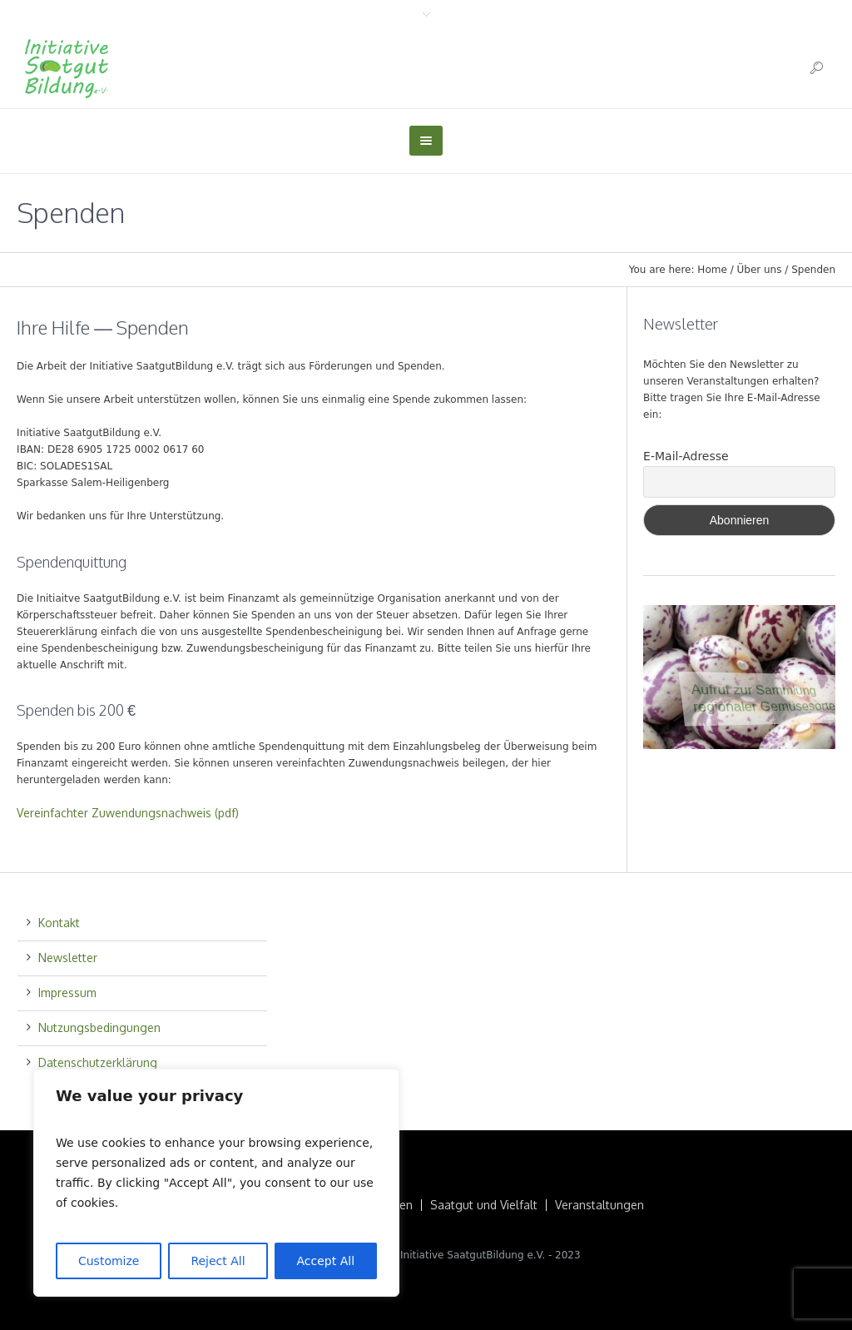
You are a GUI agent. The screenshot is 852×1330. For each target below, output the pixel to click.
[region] (216, 1183)
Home (711, 269)
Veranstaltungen (599, 1205)
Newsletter (67, 957)
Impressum (67, 992)
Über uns (758, 269)
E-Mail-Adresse (686, 456)
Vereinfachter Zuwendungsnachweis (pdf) (128, 813)
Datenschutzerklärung (97, 1062)
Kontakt (59, 923)
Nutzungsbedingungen (99, 1027)
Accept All (326, 1261)
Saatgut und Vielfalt (483, 1205)
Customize (109, 1261)
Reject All (218, 1261)
